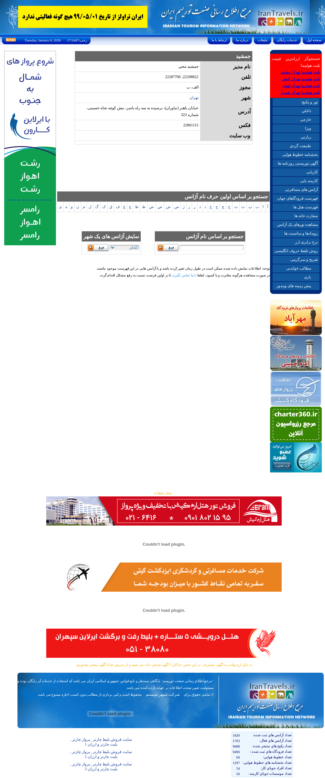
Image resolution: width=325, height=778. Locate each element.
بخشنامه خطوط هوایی (300, 154)
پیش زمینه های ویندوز (293, 286)
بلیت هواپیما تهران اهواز (301, 86)
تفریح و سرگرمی (304, 259)
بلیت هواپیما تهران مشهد (300, 72)
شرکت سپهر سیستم (163, 694)
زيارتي (306, 137)
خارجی (305, 119)
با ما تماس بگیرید (184, 275)
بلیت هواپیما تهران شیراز (300, 92)
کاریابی (312, 172)
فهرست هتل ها (305, 207)
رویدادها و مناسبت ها (301, 233)
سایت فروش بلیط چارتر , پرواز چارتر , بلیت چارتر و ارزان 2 (101, 754)
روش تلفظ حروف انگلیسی (296, 251)
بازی (307, 277)
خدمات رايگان (287, 40)
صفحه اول (314, 40)
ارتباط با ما (219, 40)
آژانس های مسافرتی (301, 189)
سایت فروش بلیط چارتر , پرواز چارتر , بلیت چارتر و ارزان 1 (101, 742)
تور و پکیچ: (309, 102)
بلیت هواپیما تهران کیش (301, 79)
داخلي (306, 111)
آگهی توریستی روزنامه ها (298, 163)
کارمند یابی (309, 181)
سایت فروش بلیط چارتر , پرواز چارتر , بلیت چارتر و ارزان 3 (101, 766)
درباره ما (242, 40)
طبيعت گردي (300, 146)
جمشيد (243, 56)
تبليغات (263, 40)
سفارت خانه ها (306, 216)
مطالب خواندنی (298, 268)
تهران (194, 97)
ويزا (308, 128)
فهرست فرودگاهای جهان (297, 198)
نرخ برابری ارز (306, 242)
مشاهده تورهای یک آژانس (297, 224)
